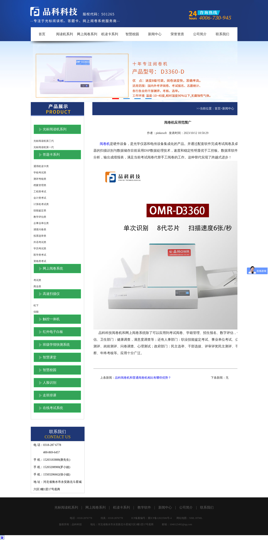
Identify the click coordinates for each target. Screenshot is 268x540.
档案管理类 (40, 185)
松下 (36, 305)
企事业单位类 (41, 223)
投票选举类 (40, 235)
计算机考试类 (41, 204)
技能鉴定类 (40, 210)
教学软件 (144, 507)
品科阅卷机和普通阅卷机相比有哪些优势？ (143, 377)
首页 (42, 34)
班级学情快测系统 (56, 344)
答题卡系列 (51, 154)
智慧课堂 (49, 357)
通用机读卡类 (41, 166)
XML (192, 518)
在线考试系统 (53, 408)
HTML (198, 518)
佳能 (36, 311)
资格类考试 (40, 261)
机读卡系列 (109, 34)
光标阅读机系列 (54, 129)
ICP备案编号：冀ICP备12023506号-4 (151, 518)
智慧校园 (132, 34)
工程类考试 (40, 191)
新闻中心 (155, 34)
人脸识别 (49, 382)
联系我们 (222, 34)
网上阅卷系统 (53, 268)
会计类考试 (40, 197)
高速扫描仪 (51, 294)
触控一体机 (51, 319)
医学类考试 (40, 254)
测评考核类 (40, 178)
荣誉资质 (177, 34)
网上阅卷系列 (87, 34)
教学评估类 (40, 216)
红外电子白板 (53, 331)
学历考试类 (40, 248)
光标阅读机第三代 (44, 140)
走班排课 (49, 395)
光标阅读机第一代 (44, 147)
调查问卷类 (40, 229)
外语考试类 (40, 242)
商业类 (37, 286)
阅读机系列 (64, 34)
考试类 (37, 280)
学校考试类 (40, 172)
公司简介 (200, 34)
